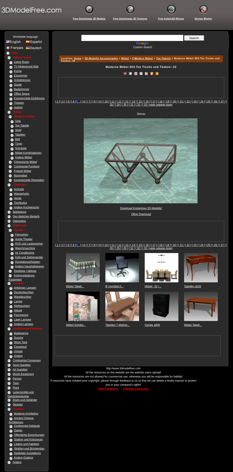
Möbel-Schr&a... (76, 325)
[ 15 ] (140, 101)
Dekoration (19, 221)
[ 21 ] (181, 101)
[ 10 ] (106, 101)
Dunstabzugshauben (27, 261)
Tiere (16, 383)
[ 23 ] (195, 101)
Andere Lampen (23, 324)
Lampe (18, 301)
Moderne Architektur (26, 413)
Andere (18, 107)
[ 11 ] (113, 101)
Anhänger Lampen (25, 287)
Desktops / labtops (25, 271)
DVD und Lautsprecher (29, 243)
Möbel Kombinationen (28, 152)
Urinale (18, 351)
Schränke (21, 148)
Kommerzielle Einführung (29, 98)
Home (77, 58)
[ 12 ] (120, 101)
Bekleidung (19, 212)
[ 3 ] (68, 101)
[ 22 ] (188, 101)
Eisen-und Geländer (25, 400)
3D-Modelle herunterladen (101, 58)
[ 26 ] (216, 101)
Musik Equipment (23, 374)
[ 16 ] (147, 101)
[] (78, 101)
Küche (18, 71)
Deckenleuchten (23, 292)
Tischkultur (20, 202)
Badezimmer (21, 89)
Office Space (21, 93)
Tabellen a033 (192, 286)
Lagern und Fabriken (26, 444)
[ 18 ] (161, 101)
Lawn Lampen (22, 319)
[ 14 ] (133, 101)
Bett (17, 139)
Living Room (21, 62)
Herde (17, 198)
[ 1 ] (57, 101)
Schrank (19, 189)
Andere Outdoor (23, 457)
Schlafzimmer (22, 80)
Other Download (141, 214)
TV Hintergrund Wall (26, 66)
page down (165, 104)
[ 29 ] (118, 104)
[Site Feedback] (108, 388)
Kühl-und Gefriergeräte (29, 257)
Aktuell (18, 310)
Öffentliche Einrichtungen (29, 435)
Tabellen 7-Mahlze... (117, 325)
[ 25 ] (209, 101)
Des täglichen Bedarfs (26, 216)
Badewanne (21, 333)
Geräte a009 (152, 325)
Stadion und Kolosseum (28, 439)
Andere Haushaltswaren (29, 266)
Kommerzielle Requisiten (29, 180)
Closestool (20, 346)
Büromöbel (20, 175)
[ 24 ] (202, 101)
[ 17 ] (154, 101)
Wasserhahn (21, 193)
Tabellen (20, 134)
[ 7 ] (89, 101)
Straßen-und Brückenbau (29, 448)
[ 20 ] (174, 101)
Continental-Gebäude (27, 425)
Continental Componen (27, 360)
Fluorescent (21, 315)
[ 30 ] (125, 104)
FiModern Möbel (142, 58)
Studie (18, 84)
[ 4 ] (73, 101)
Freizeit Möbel (22, 171)
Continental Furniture (26, 166)
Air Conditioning (24, 252)
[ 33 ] (145, 104)
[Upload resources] (136, 388)
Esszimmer (20, 75)
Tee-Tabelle (22, 125)
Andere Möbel (23, 157)
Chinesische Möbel (25, 162)
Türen (18, 143)
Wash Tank (20, 342)
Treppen (19, 102)
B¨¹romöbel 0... (114, 286)
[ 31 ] (132, 104)
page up (154, 104)
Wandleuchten (22, 296)
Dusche (18, 337)
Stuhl (18, 130)
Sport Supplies (21, 365)
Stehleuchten (22, 306)
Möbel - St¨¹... (153, 286)
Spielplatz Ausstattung (27, 453)
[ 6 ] (84, 101)
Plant (16, 387)
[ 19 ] (168, 101)
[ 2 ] (63, 101)
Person (17, 378)
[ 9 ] (100, 101)
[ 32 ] (139, 104)
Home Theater (23, 239)
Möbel (125, 58)
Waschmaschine (25, 248)
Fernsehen (21, 234)
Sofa (18, 121)
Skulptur (18, 404)
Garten (18, 430)
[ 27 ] (222, 101)
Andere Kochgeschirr (26, 207)
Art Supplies (20, 369)
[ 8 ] (94, 101)
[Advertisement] (140, 50)
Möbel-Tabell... (75, 286)
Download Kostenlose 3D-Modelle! (141, 208)
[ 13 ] (127, 101)
